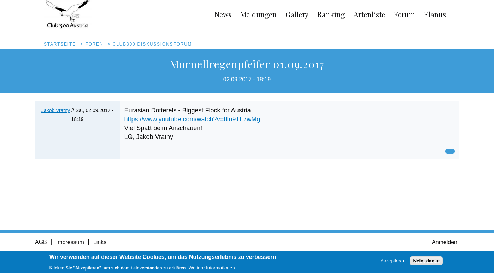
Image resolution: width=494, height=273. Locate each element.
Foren (94, 44)
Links (99, 242)
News (222, 14)
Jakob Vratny (55, 110)
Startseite (60, 44)
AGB (41, 242)
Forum (404, 14)
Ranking (331, 14)
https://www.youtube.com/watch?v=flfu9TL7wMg (192, 119)
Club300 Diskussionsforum (152, 44)
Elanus (435, 14)
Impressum (70, 242)
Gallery (297, 14)
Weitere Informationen (212, 269)
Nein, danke (426, 262)
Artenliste (369, 14)
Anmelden (444, 242)
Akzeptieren (393, 262)
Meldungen (258, 14)
